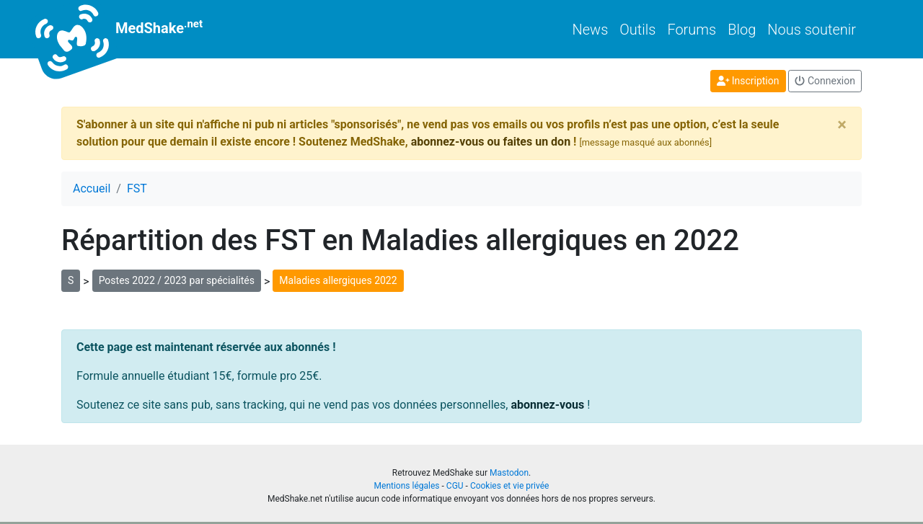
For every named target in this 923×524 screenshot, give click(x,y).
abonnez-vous (547, 405)
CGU (455, 486)
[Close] (842, 124)
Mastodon (509, 473)
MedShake (132, 29)
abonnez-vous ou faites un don (490, 141)
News (591, 29)
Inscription (748, 80)
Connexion (825, 80)
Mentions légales (407, 486)
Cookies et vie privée (509, 486)
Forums (691, 29)
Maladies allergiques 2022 (338, 280)
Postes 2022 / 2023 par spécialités (177, 280)
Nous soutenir (811, 29)
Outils (637, 29)
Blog (742, 29)
